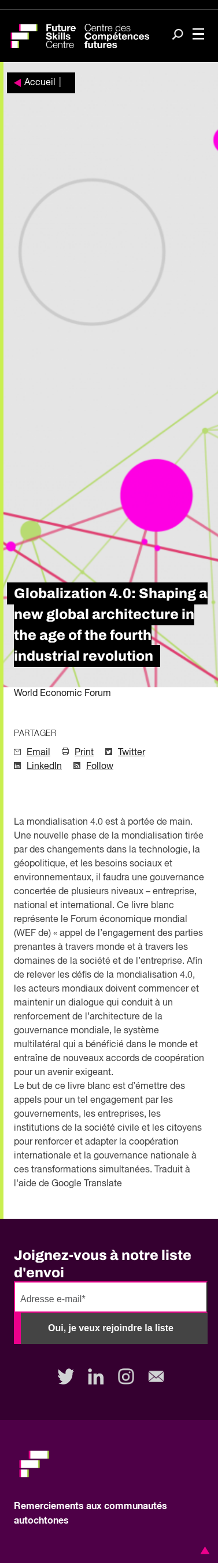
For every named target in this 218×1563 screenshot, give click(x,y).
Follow (99, 766)
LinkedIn (44, 766)
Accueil (40, 83)
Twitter (131, 752)
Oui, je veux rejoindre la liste (110, 1328)
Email (38, 752)
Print (84, 752)
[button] (203, 1550)
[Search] (177, 35)
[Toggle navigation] (198, 35)
